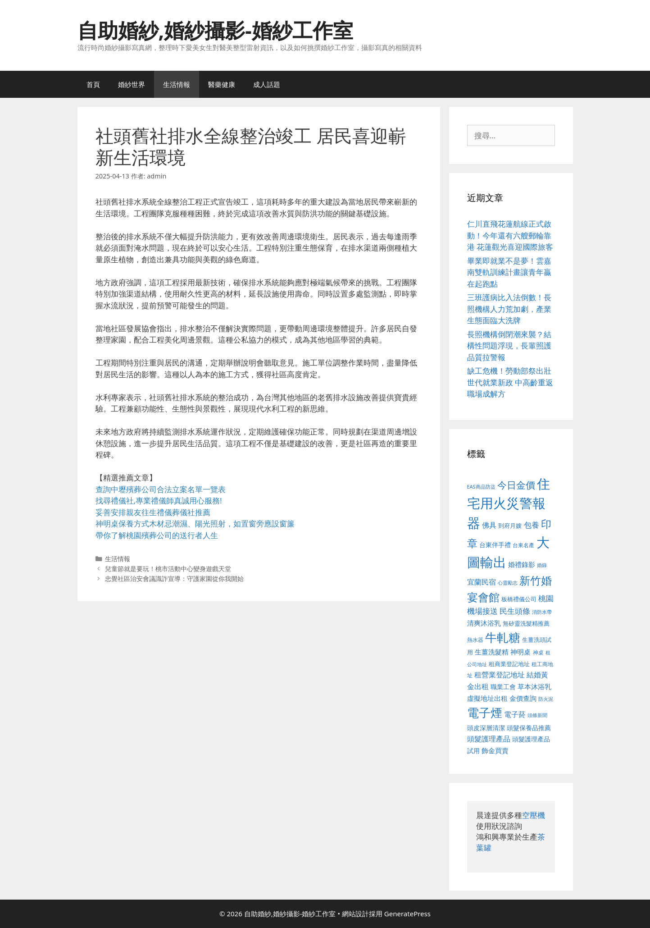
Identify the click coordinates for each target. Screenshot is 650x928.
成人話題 (266, 84)
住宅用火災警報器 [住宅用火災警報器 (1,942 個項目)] (508, 503)
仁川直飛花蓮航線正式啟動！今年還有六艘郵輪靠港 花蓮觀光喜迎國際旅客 (510, 235)
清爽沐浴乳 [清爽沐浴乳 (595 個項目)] (484, 622)
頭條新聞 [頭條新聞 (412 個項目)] (537, 715)
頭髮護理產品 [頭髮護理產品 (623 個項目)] (488, 739)
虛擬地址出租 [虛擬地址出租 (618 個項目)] (487, 698)
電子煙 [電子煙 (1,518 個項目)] (484, 712)
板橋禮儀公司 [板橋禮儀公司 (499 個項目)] (518, 599)
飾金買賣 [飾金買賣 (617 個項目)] (495, 750)
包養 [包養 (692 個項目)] (531, 525)
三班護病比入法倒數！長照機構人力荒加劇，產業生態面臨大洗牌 (509, 308)
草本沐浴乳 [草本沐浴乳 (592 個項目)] (534, 686)
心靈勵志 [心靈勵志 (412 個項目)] (508, 583)
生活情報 (176, 84)
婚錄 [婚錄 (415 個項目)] (542, 565)
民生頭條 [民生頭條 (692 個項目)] (515, 611)
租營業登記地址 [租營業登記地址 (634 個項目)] (499, 675)
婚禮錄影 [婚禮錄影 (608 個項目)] (521, 564)
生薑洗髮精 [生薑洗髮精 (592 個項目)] (492, 651)
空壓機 (533, 815)
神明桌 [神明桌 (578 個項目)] (520, 651)
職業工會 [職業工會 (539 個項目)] (503, 686)
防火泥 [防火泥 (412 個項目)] (545, 699)
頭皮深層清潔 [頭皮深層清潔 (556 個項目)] (486, 727)
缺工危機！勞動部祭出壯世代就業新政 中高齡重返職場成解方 (510, 382)
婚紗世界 (131, 84)
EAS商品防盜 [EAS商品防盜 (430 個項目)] (481, 486)
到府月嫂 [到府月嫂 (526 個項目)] (510, 525)
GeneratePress (407, 913)
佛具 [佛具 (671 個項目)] (489, 525)
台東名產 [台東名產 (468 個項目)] (523, 545)
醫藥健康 (221, 84)
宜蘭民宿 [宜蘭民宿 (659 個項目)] (481, 582)
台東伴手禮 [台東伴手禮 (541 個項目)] (495, 544)
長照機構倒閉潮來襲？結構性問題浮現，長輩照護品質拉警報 (509, 345)
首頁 (93, 84)
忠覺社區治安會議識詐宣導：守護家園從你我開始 (174, 578)
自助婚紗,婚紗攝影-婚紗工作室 (215, 30)
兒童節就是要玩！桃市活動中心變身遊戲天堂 (168, 568)
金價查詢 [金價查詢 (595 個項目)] (522, 698)
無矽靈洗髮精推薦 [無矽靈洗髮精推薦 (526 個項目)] (526, 623)
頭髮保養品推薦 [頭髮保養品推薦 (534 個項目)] (529, 727)
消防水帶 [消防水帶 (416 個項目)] (542, 612)
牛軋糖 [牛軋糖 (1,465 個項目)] (502, 637)
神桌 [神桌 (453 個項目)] (538, 652)
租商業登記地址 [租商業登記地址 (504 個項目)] (509, 664)
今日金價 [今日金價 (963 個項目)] (516, 485)
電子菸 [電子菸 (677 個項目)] (515, 714)
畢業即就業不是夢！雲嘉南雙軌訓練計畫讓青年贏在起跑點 (509, 272)
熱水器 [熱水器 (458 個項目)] (475, 639)
